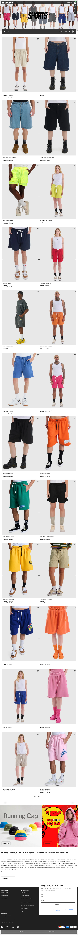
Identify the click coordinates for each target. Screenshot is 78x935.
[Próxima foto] (38, 70)
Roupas (5, 5)
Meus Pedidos (4, 896)
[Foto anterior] (3, 70)
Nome (42, 894)
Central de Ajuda (25, 892)
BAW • (3, 5)
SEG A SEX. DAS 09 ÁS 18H (7, 922)
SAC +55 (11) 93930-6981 (6, 916)
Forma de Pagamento (26, 902)
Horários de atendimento (8, 919)
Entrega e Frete (25, 896)
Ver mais (37, 797)
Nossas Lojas (24, 908)
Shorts (10, 5)
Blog (22, 911)
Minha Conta (4, 892)
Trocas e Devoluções (26, 899)
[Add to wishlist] (38, 39)
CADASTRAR (58, 905)
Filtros (20, 932)
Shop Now (6, 843)
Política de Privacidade (27, 905)
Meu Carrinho (5, 899)
